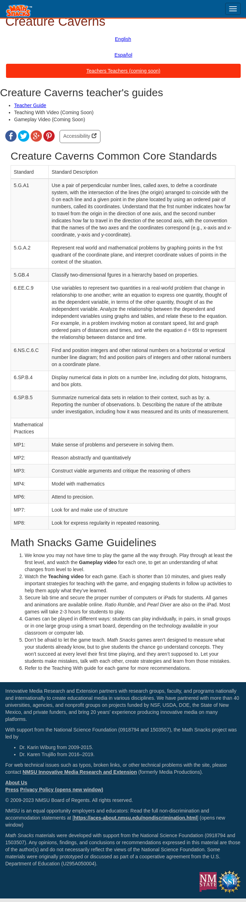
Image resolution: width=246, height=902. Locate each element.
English (123, 39)
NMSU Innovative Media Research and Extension (80, 772)
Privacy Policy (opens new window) (61, 789)
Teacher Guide (30, 105)
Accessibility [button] (80, 136)
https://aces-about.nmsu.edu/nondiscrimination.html (135, 818)
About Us (16, 782)
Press (12, 789)
